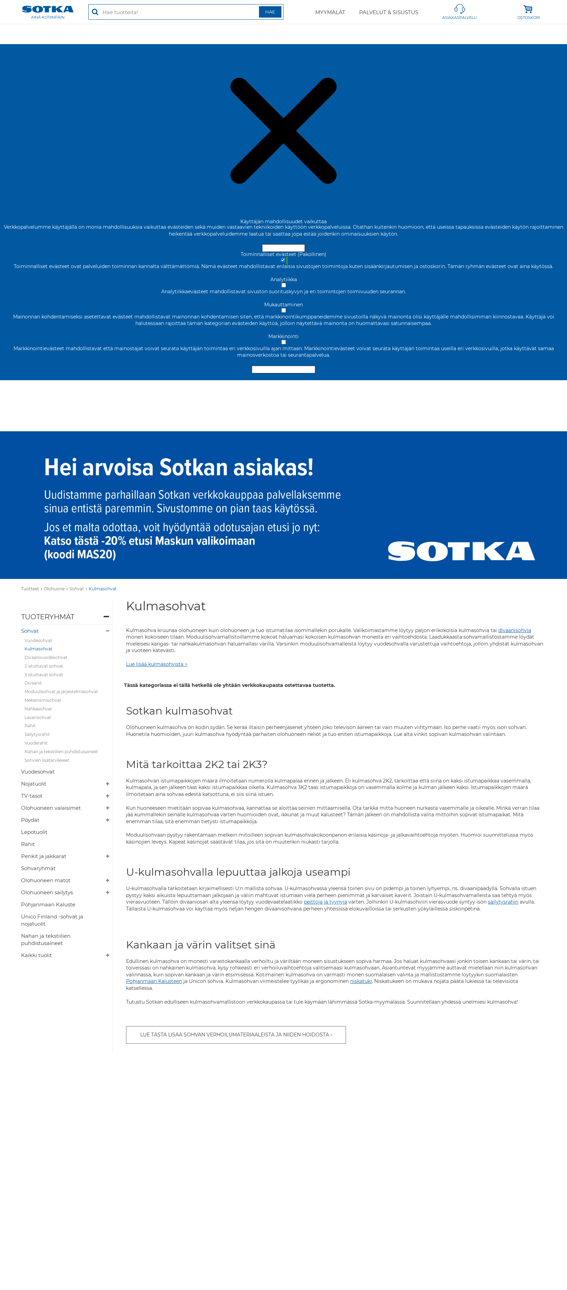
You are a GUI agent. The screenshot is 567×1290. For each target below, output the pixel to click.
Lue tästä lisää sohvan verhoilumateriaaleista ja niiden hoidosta (234, 1035)
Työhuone (239, 34)
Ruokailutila (197, 34)
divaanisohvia (514, 630)
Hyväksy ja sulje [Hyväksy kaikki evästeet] (283, 248)
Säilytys (276, 34)
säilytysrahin (503, 902)
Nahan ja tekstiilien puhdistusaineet (61, 751)
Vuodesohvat (38, 640)
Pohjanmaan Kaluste (48, 904)
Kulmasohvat (103, 588)
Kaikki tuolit (36, 955)
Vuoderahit (36, 743)
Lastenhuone (484, 34)
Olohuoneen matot (45, 880)
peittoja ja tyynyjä (325, 902)
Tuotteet (30, 588)
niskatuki (361, 981)
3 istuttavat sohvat (44, 674)
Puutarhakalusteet (400, 34)
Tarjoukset (35, 34)
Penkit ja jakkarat (43, 856)
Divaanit (33, 683)
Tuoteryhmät (47, 617)
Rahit (30, 725)
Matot (160, 34)
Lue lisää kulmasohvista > (157, 664)
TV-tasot (31, 795)
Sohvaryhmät (38, 868)
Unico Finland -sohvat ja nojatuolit (52, 920)
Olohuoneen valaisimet (51, 808)
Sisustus (310, 34)
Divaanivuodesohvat (46, 657)
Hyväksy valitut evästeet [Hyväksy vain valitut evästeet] (283, 369)
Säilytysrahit (37, 734)
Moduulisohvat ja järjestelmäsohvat (61, 691)
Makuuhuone (121, 34)
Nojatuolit (33, 783)
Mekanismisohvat (43, 700)
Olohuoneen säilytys (47, 892)
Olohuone (76, 34)
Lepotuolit (34, 832)
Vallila (445, 34)
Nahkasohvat (38, 708)
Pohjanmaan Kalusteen (154, 981)
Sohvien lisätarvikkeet (47, 760)
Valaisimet (348, 34)
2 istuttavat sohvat (44, 666)
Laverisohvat (38, 717)
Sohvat (76, 588)
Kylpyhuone (531, 34)
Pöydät (30, 820)
